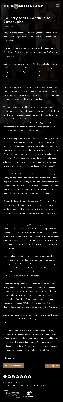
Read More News (13, 365)
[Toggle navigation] (58, 5)
